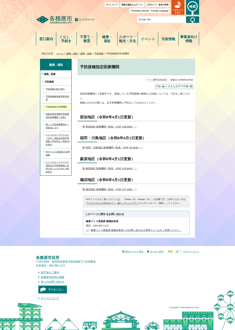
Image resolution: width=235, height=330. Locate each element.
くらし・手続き (66, 39)
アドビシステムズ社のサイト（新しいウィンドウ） (112, 203)
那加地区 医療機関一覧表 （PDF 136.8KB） (111, 126)
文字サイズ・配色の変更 (158, 5)
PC (177, 251)
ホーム (60, 53)
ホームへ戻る (157, 251)
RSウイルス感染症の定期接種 (58, 153)
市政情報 (168, 39)
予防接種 (98, 53)
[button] (177, 7)
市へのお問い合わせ (52, 281)
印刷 (158, 86)
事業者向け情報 (188, 39)
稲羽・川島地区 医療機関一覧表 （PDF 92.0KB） (114, 147)
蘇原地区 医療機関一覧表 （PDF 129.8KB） (111, 168)
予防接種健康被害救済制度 (57, 98)
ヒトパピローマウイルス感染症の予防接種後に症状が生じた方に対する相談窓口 (57, 167)
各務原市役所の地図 (52, 277)
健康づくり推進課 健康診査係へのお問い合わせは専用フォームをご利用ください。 (136, 230)
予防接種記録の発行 (55, 89)
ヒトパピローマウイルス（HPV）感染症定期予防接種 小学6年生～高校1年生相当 (58, 140)
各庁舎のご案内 (50, 272)
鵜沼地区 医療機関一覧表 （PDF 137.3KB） (111, 189)
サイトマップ (112, 5)
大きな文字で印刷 (178, 86)
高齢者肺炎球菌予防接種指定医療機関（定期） (57, 116)
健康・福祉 (107, 39)
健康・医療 (86, 53)
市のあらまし (56, 289)
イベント (148, 39)
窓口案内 (46, 39)
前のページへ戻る (134, 251)
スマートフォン (191, 251)
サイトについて (50, 298)
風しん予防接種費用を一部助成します (57, 126)
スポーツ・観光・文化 (127, 39)
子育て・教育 (87, 39)
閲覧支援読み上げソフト (132, 5)
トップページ (86, 19)
